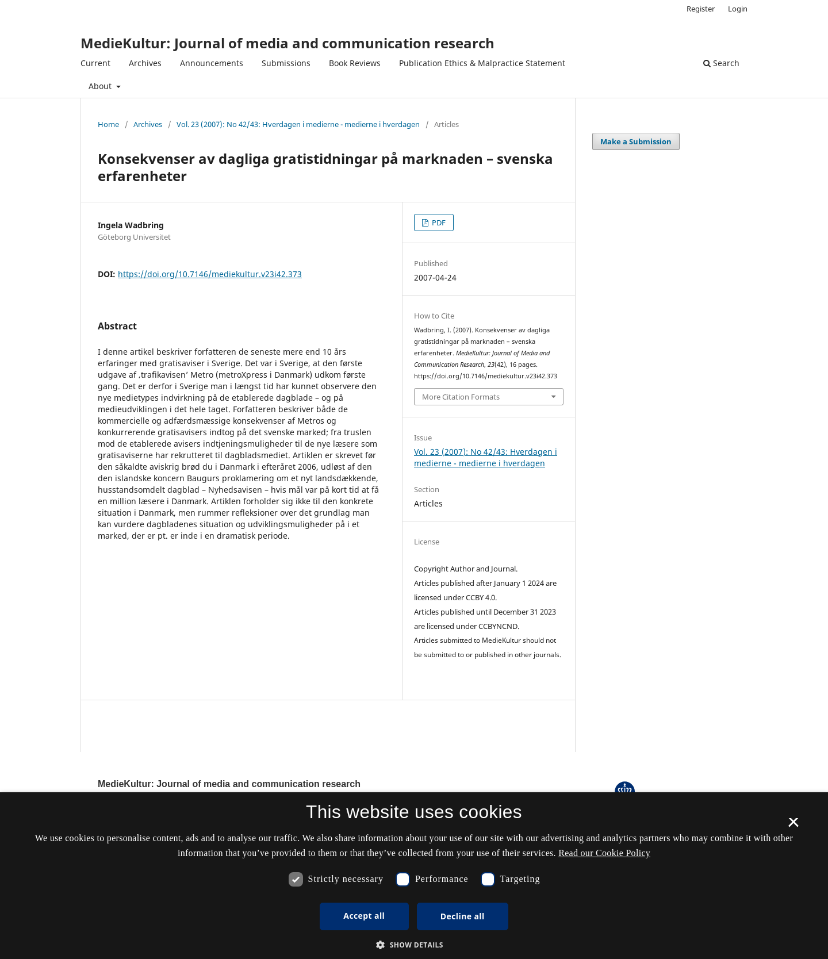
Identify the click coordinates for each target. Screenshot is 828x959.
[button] (414, 945)
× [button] (793, 826)
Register (701, 8)
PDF (438, 222)
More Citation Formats (461, 397)
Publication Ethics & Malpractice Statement (482, 62)
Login (737, 8)
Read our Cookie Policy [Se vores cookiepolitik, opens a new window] (604, 853)
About (101, 85)
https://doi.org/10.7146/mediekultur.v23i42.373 (210, 273)
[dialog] (414, 875)
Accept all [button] (364, 915)
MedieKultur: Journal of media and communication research (287, 42)
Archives (145, 62)
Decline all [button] (462, 916)
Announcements (211, 62)
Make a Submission (636, 141)
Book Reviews (355, 62)
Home (108, 124)
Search (721, 62)
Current (95, 62)
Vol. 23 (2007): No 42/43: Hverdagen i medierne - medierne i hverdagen (298, 124)
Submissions (286, 62)
